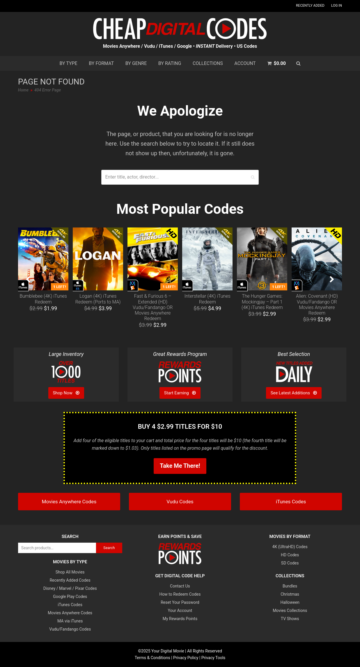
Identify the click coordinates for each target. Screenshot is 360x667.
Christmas (290, 594)
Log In (336, 5)
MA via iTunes (70, 621)
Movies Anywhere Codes (70, 612)
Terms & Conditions (152, 657)
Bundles (290, 586)
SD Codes (290, 563)
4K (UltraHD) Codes (290, 546)
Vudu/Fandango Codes (70, 629)
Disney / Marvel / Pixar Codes (70, 588)
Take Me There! (180, 465)
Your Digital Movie (167, 651)
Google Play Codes (70, 596)
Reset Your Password (180, 602)
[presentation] (28, 279)
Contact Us (180, 586)
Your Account (180, 610)
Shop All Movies (70, 572)
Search (109, 548)
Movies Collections (290, 610)
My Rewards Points (180, 618)
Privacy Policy (185, 657)
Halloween (289, 602)
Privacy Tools (213, 657)
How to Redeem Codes (180, 594)
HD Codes (290, 555)
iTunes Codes (70, 604)
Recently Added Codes (70, 580)
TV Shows (290, 618)
